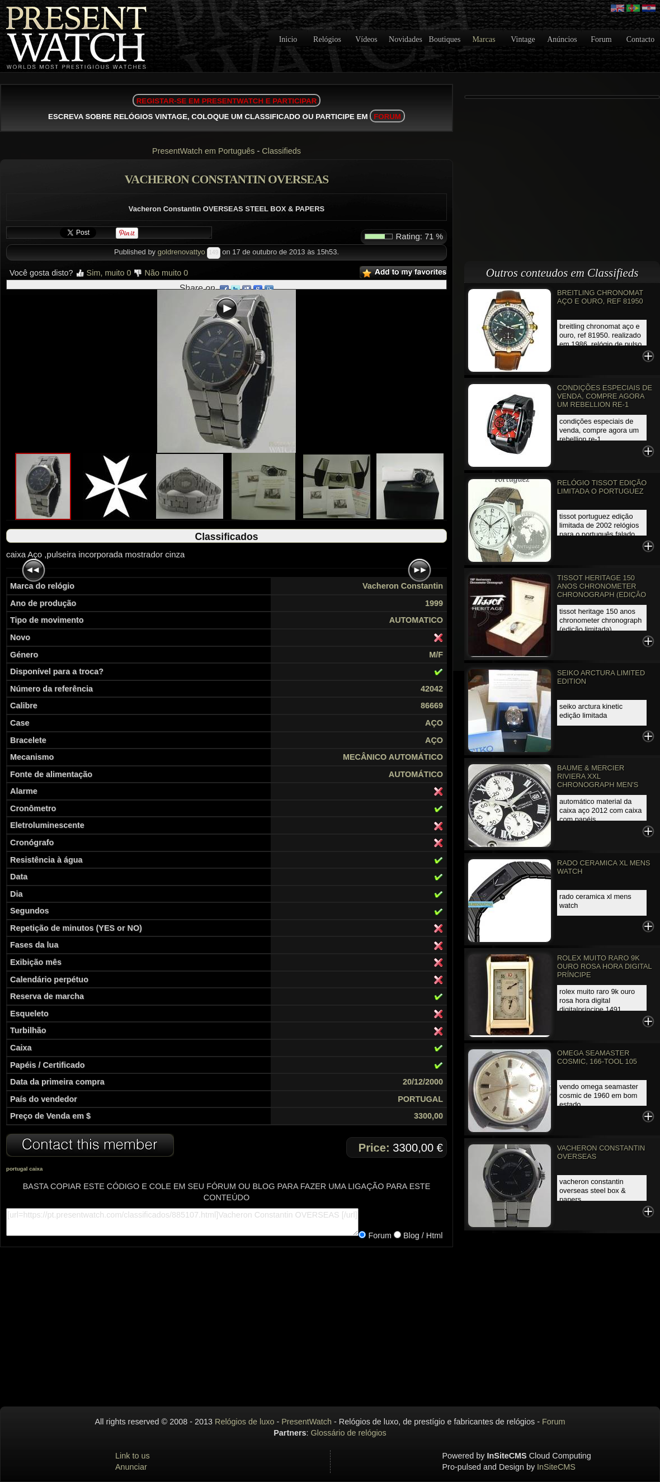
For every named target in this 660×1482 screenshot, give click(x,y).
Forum (601, 39)
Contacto (640, 39)
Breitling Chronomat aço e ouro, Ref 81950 (600, 296)
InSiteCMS (556, 1466)
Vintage (523, 39)
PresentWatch (306, 1421)
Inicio (288, 39)
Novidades (405, 39)
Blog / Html (421, 1235)
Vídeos (366, 39)
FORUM (387, 116)
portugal (17, 1169)
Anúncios (562, 39)
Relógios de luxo (244, 1421)
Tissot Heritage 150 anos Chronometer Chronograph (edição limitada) (601, 590)
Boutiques (445, 39)
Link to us (132, 1455)
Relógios (327, 39)
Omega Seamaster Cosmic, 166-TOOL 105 (597, 1057)
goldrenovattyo (181, 252)
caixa (36, 1169)
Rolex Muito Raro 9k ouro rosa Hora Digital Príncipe (604, 966)
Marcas (483, 39)
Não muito (161, 272)
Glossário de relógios (348, 1432)
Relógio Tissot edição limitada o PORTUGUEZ (602, 487)
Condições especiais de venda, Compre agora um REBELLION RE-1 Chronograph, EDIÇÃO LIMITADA (604, 404)
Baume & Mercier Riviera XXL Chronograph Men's (597, 776)
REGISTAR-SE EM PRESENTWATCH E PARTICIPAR (226, 101)
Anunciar (131, 1466)
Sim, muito (103, 272)
